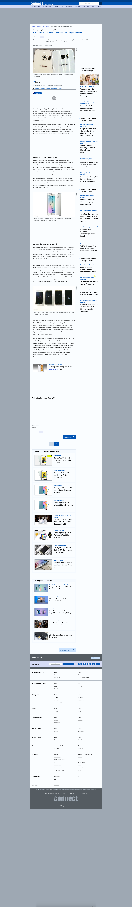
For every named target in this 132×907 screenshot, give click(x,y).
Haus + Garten (77, 6)
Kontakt (78, 793)
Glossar (80, 757)
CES (79, 759)
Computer (56, 6)
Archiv (79, 770)
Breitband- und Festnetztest (85, 754)
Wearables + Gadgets (47, 6)
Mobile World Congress (60, 759)
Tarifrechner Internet (59, 702)
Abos (46, 793)
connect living (60, 806)
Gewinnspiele (57, 765)
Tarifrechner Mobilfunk (83, 677)
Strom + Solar (86, 6)
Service (93, 6)
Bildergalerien (81, 762)
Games (79, 765)
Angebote (80, 748)
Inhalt (36, 82)
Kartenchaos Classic (59, 770)
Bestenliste (33, 0)
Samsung (42, 36)
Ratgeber (56, 675)
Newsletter (92, 0)
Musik (79, 711)
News (55, 672)
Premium (35, 785)
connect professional (70, 806)
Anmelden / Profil (58, 746)
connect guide (81, 689)
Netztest (56, 754)
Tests (79, 672)
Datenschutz (65, 793)
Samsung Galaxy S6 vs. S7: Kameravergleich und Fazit (48, 88)
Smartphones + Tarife (35, 6)
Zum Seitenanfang (37, 657)
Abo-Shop (56, 748)
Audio (62, 6)
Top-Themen (36, 776)
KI (38, 0)
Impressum (84, 793)
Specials (99, 6)
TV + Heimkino (69, 6)
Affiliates (50, 789)
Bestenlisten (57, 677)
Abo (42, 0)
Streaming (80, 720)
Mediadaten (72, 793)
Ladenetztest (57, 757)
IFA (54, 762)
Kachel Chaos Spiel (59, 767)
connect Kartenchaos (83, 767)
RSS (56, 793)
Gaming (56, 700)
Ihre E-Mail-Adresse (55, 664)
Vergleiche (80, 675)
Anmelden (99, 0)
